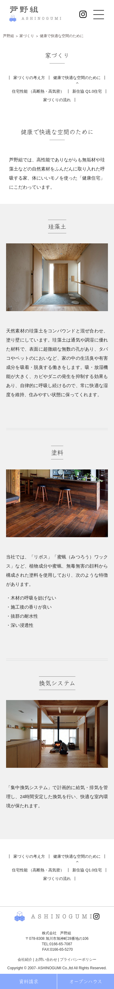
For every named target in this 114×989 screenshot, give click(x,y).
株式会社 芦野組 (35, 14)
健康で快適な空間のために (77, 78)
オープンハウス (85, 981)
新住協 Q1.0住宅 (87, 91)
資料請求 (28, 981)
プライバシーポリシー (78, 959)
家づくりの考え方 (29, 78)
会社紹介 (25, 959)
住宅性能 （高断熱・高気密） (38, 91)
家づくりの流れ (57, 100)
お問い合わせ (46, 959)
